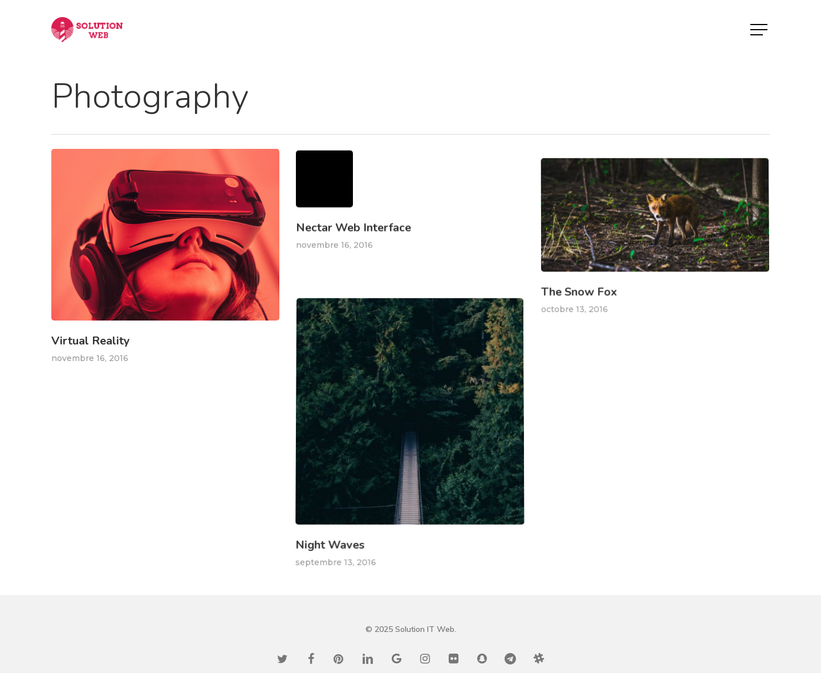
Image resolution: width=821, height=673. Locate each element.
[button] (760, 30)
